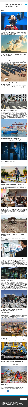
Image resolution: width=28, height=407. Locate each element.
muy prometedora (18, 261)
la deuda (7, 116)
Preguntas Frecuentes (17, 403)
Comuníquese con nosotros (14, 402)
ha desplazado (10, 316)
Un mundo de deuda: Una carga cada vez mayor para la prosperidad (12, 209)
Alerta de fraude (4, 402)
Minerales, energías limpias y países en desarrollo (12, 361)
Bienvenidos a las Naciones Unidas (7, 0)
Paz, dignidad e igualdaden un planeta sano (13, 5)
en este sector (8, 139)
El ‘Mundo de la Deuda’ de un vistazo (9, 110)
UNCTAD (16, 88)
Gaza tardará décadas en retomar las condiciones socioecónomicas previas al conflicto (12, 310)
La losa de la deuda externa (7, 280)
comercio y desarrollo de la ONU (11, 287)
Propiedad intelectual (11, 404)
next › (16, 390)
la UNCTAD (8, 386)
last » (19, 390)
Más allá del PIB (4, 384)
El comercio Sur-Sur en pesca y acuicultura (10, 138)
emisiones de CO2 (7, 56)
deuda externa (8, 282)
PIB (1, 387)
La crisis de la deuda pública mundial (9, 208)
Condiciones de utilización (6, 403)
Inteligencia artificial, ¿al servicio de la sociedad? (12, 259)
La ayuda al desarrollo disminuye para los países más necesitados (12, 235)
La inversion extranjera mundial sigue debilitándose (12, 184)
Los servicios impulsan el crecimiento (9, 31)
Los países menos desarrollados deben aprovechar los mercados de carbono (13, 83)
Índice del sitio (20, 404)
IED (9, 340)
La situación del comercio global (8, 161)
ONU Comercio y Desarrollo (10, 32)
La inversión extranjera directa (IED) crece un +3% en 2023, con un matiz (14, 337)
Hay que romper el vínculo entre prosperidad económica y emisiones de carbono (14, 54)
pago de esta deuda (9, 213)
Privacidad (3, 404)
